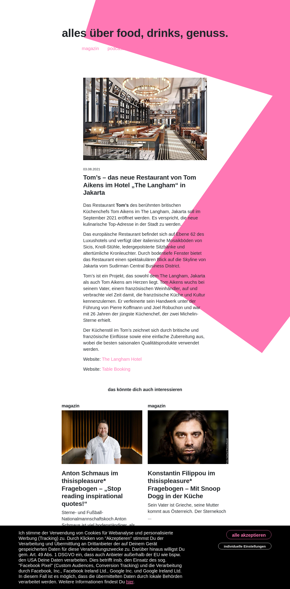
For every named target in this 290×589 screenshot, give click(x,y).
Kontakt (201, 47)
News (139, 49)
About (179, 49)
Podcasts (117, 46)
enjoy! (159, 48)
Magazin (90, 47)
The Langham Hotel (122, 359)
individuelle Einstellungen (245, 546)
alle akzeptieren (249, 535)
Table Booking (116, 369)
